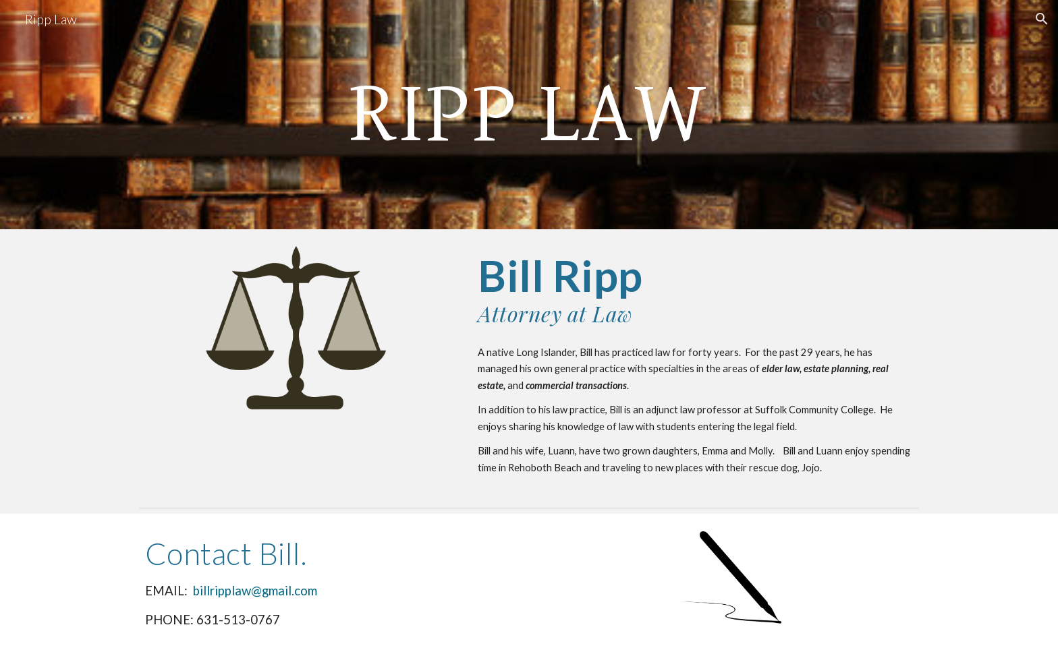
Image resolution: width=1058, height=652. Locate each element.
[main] (529, 114)
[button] (1042, 19)
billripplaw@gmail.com (255, 590)
